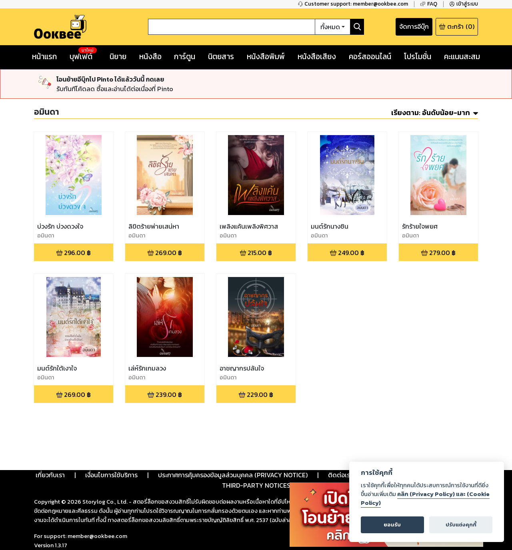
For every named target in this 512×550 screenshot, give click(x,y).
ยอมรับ (392, 524)
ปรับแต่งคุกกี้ (461, 524)
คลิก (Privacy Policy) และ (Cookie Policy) (425, 498)
